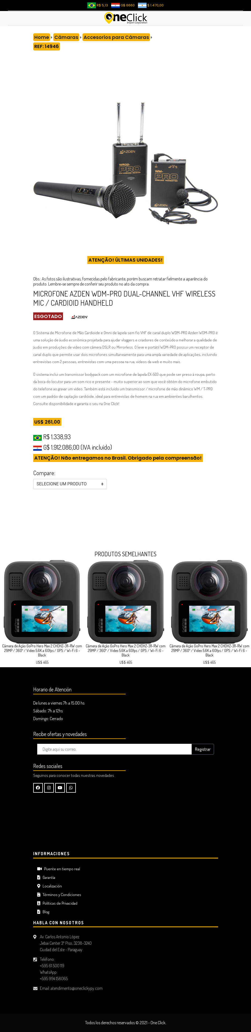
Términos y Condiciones (59, 894)
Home (41, 37)
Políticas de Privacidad (57, 903)
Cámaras (66, 37)
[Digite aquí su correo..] (114, 749)
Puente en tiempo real (58, 868)
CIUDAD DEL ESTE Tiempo (125, 827)
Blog (43, 911)
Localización (49, 886)
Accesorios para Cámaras (116, 37)
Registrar (203, 749)
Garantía (46, 877)
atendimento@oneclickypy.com (77, 988)
